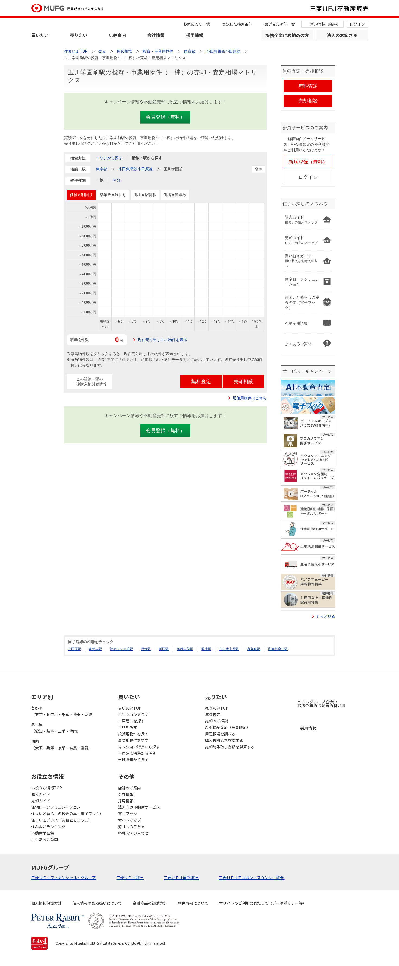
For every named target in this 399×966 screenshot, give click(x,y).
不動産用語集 (42, 833)
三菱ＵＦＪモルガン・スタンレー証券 (251, 877)
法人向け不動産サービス (139, 807)
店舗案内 (117, 35)
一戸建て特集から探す (137, 753)
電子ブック (127, 813)
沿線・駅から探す (147, 158)
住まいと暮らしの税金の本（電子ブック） (67, 813)
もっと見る (325, 616)
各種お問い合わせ (133, 833)
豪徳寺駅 (95, 649)
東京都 (101, 169)
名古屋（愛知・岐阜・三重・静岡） (56, 728)
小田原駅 (74, 649)
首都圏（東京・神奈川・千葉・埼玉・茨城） (63, 711)
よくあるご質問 (44, 839)
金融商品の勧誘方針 (150, 903)
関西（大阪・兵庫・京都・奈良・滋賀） (61, 745)
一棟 (99, 180)
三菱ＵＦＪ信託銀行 (181, 877)
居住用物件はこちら (250, 398)
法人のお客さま (342, 35)
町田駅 (164, 649)
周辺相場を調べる (220, 733)
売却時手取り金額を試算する (230, 746)
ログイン (357, 24)
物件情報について (193, 903)
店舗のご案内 (129, 787)
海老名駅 (253, 649)
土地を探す (127, 727)
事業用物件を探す (133, 740)
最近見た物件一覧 (280, 24)
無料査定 (212, 714)
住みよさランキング (48, 826)
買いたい (40, 35)
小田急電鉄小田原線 (135, 169)
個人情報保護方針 (46, 903)
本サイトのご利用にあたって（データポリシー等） (262, 903)
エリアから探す (109, 158)
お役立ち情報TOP (46, 787)
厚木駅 (146, 649)
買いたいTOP (129, 708)
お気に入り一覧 (196, 24)
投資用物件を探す (133, 733)
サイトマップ (129, 820)
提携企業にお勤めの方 (287, 35)
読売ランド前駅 (121, 649)
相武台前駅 (185, 649)
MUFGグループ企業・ (321, 703)
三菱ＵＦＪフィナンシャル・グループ (63, 877)
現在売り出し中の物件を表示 (162, 340)
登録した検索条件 (237, 24)
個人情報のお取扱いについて (97, 903)
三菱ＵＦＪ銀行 (130, 877)
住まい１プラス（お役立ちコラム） (61, 820)
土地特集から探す (133, 759)
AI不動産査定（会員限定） (227, 727)
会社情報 (156, 35)
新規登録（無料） (325, 24)
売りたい (78, 35)
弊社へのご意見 (131, 826)
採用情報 (194, 35)
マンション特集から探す (139, 746)
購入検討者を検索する (224, 740)
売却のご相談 (216, 720)
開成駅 (206, 649)
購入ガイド (40, 794)
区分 (116, 180)
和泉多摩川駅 (278, 649)
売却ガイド (40, 800)
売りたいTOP (216, 708)
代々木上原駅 (229, 649)
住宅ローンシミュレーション (55, 807)
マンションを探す (133, 714)
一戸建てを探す (131, 720)
